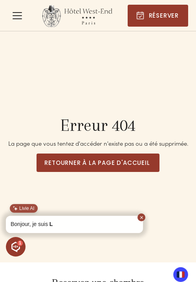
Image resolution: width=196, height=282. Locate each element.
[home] (77, 15)
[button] (17, 15)
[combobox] (180, 274)
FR (181, 274)
